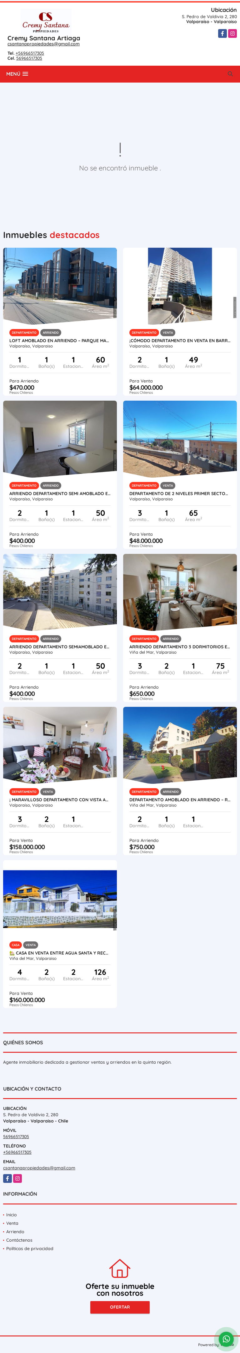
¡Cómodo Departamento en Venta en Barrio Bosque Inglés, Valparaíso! (180, 340)
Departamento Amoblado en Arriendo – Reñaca (180, 799)
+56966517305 (30, 53)
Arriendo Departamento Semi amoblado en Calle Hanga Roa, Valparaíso (60, 493)
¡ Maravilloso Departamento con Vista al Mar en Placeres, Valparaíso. (60, 799)
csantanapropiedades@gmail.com (44, 44)
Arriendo (15, 1231)
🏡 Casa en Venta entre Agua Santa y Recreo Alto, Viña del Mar (60, 952)
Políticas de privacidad (29, 1248)
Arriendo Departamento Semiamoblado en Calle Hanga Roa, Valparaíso (60, 646)
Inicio (11, 1215)
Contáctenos (19, 1240)
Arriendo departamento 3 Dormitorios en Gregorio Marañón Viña (180, 646)
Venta (12, 1223)
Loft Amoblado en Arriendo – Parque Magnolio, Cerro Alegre (60, 340)
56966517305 (29, 58)
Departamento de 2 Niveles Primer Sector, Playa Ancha (180, 493)
